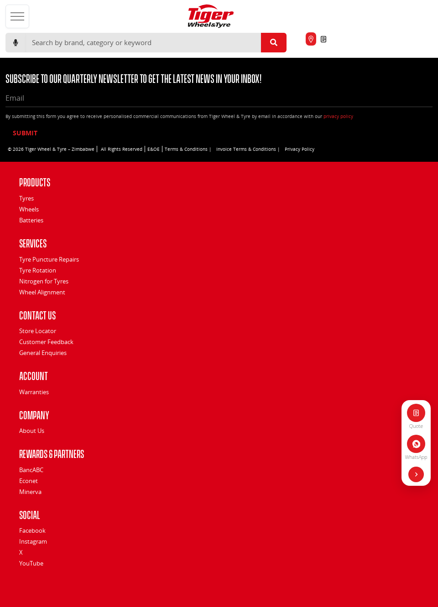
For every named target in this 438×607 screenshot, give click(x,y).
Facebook (32, 530)
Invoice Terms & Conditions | (248, 149)
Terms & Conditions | (188, 149)
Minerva (30, 492)
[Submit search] (274, 43)
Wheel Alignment (42, 292)
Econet (28, 481)
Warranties (34, 392)
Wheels (29, 209)
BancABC (31, 470)
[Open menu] (17, 16)
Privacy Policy (299, 149)
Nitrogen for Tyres (43, 281)
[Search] (143, 43)
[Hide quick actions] (416, 474)
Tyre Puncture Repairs (49, 259)
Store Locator (37, 331)
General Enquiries (43, 353)
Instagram (33, 541)
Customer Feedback (46, 342)
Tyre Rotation (37, 270)
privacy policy (338, 116)
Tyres (26, 198)
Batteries (31, 220)
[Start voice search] (15, 43)
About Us (31, 431)
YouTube (31, 563)
